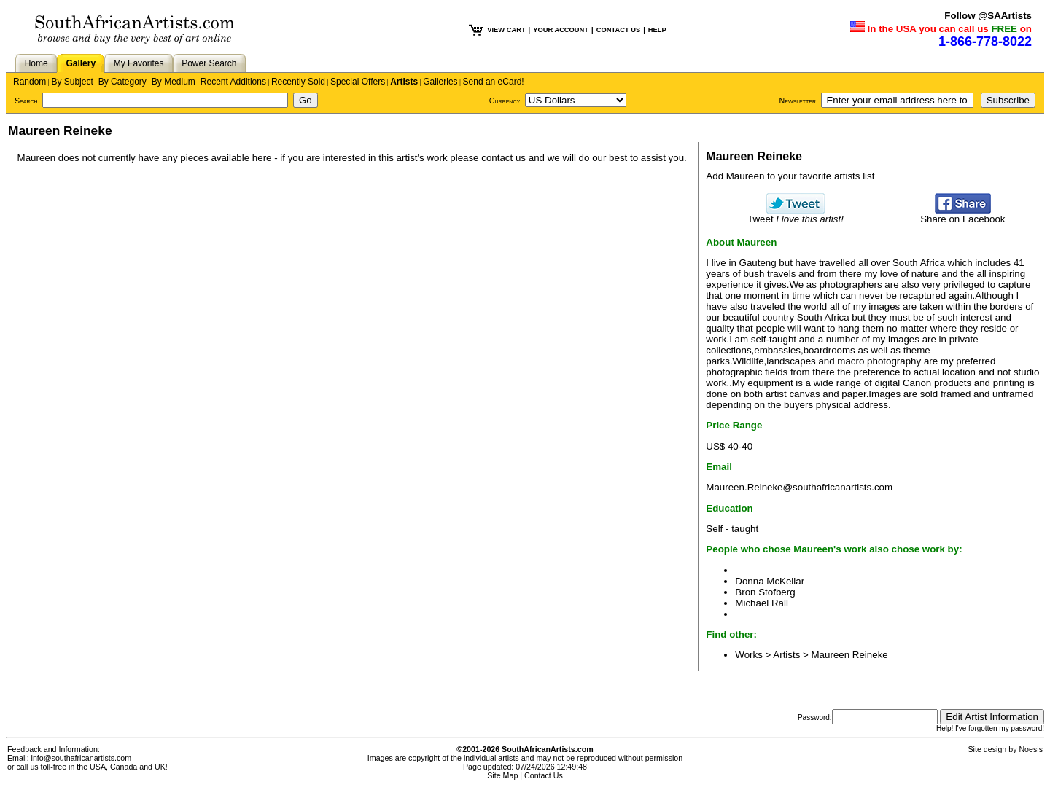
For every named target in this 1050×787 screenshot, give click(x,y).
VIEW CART (506, 30)
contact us (503, 157)
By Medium (173, 82)
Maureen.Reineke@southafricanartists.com (799, 487)
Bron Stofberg (765, 592)
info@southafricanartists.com (81, 757)
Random (29, 82)
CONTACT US (618, 30)
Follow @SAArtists (988, 15)
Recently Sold (298, 82)
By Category (122, 82)
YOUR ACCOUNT (560, 30)
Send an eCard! (493, 82)
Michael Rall (761, 603)
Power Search (209, 63)
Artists (404, 82)
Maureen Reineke (850, 654)
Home (36, 63)
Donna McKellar (769, 581)
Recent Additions (233, 82)
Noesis (1031, 749)
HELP (657, 30)
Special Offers (357, 82)
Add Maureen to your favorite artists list (790, 176)
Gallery (81, 63)
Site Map (502, 775)
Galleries (440, 82)
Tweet (795, 214)
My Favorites (139, 63)
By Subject (72, 82)
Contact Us (543, 775)
